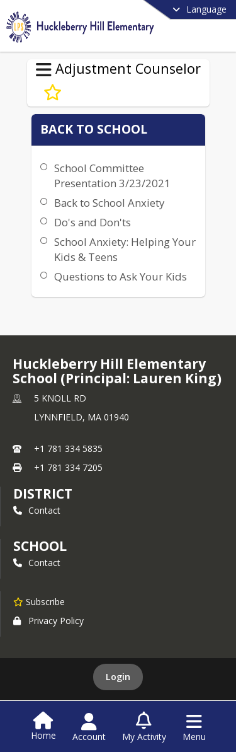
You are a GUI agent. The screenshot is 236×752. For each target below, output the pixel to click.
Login (118, 677)
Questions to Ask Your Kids (120, 276)
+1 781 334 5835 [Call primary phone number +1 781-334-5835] (68, 448)
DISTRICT (42, 493)
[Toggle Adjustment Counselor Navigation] (44, 70)
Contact (36, 510)
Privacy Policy (48, 621)
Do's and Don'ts (92, 222)
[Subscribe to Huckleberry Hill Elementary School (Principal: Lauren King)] (39, 601)
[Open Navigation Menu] (194, 727)
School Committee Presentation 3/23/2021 (112, 175)
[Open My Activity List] (144, 727)
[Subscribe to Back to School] (52, 92)
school (40, 546)
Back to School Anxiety (109, 202)
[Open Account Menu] (89, 727)
